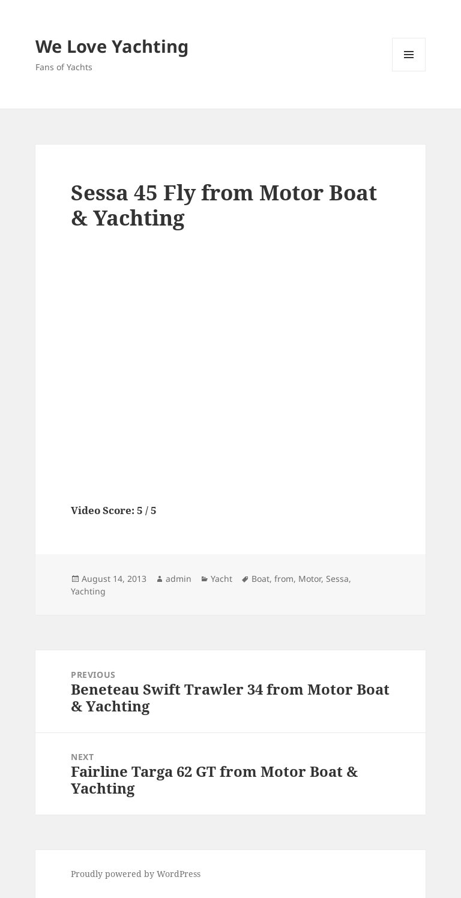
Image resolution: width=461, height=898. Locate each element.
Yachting (88, 591)
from (284, 578)
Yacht (221, 578)
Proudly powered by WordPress (135, 873)
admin (178, 578)
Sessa (337, 578)
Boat (261, 578)
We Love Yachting (111, 46)
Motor (309, 578)
